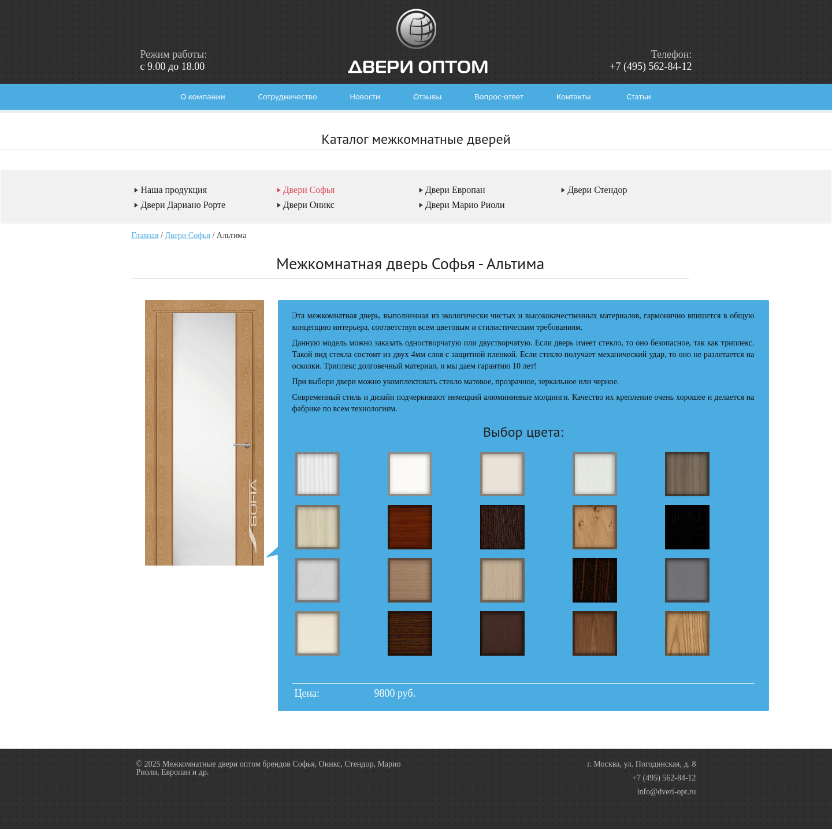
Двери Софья (309, 190)
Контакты (573, 96)
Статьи (639, 96)
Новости (365, 96)
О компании (202, 96)
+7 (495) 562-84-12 (651, 66)
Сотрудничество (287, 96)
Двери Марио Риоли (465, 205)
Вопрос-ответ (498, 96)
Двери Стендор (597, 190)
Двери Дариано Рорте (182, 205)
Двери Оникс (309, 205)
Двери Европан (455, 190)
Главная (145, 235)
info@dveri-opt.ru (666, 791)
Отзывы (427, 96)
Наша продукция (173, 190)
